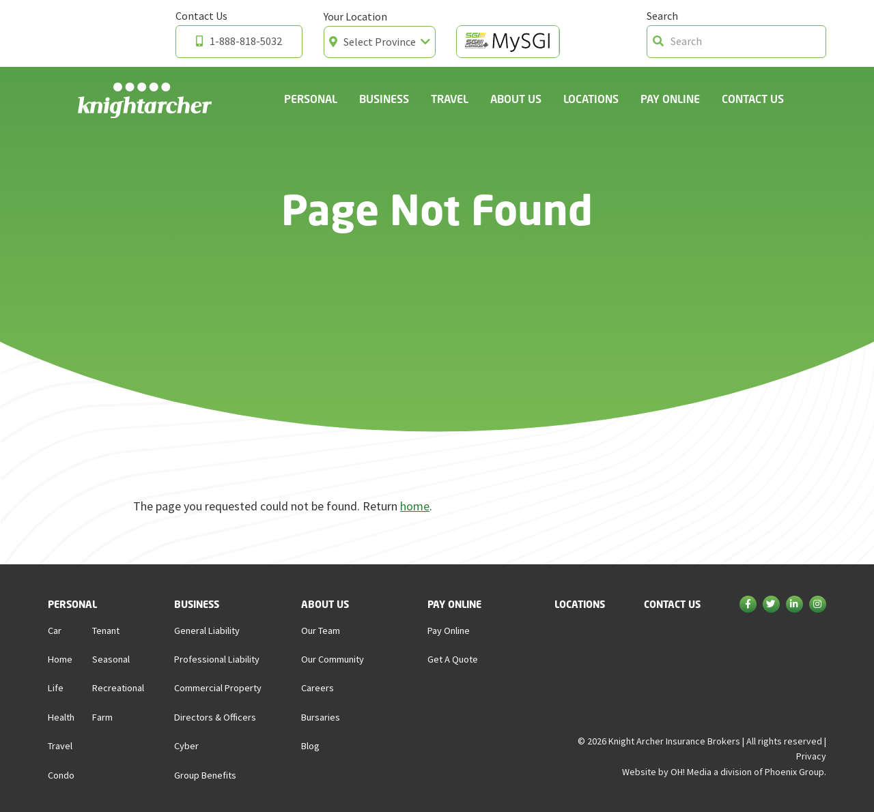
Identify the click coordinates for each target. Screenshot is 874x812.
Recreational (118, 688)
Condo (61, 775)
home (414, 506)
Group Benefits (205, 775)
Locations (591, 98)
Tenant (105, 630)
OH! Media (691, 772)
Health (61, 717)
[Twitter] (771, 605)
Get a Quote (452, 659)
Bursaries (320, 717)
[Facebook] (748, 605)
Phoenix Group (794, 772)
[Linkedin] (794, 605)
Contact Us (753, 98)
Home (60, 659)
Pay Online (670, 98)
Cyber (186, 746)
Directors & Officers (215, 717)
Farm (102, 717)
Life (56, 688)
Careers (317, 688)
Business (384, 98)
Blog (310, 746)
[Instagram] (817, 605)
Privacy (811, 756)
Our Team (320, 630)
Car (54, 630)
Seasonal (111, 659)
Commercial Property (218, 688)
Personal (310, 98)
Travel (449, 98)
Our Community (332, 659)
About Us (515, 98)
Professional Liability (216, 659)
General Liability (207, 630)
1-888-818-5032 (239, 41)
